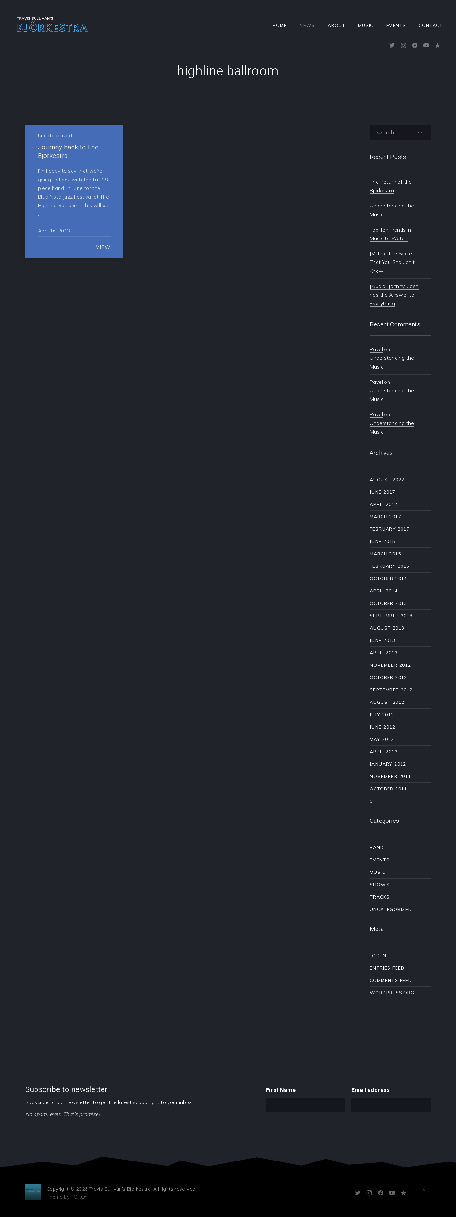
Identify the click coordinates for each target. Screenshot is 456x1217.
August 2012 (387, 702)
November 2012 (390, 665)
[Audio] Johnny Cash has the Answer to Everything (394, 294)
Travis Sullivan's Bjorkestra (120, 1189)
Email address (371, 1090)
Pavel (376, 349)
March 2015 (385, 554)
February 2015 (389, 566)
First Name (281, 1090)
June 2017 (383, 492)
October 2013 (388, 603)
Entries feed (387, 968)
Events (396, 25)
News (307, 25)
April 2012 (384, 752)
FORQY (79, 1197)
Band (377, 847)
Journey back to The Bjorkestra (68, 151)
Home (280, 25)
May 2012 (382, 739)
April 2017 (384, 504)
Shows (380, 884)
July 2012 (382, 714)
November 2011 (390, 776)
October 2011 (388, 789)
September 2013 (391, 615)
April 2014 (384, 591)
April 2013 (384, 653)
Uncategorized (55, 136)
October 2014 (388, 578)
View (103, 247)
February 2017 (389, 529)
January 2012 (388, 764)
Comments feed (391, 980)
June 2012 (383, 727)
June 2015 (383, 541)
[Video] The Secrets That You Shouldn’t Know (393, 262)
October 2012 (388, 677)
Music (366, 25)
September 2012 (391, 690)
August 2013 (387, 628)
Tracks (380, 897)
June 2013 (383, 640)
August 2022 (387, 479)
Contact (431, 25)
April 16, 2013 (54, 231)
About (336, 25)
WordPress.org (392, 993)
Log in (378, 956)
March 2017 (385, 517)
